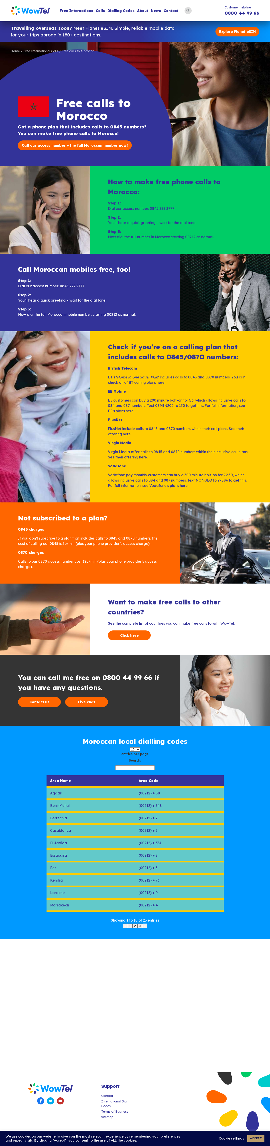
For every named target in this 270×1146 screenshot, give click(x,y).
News (156, 10)
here (160, 382)
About (142, 10)
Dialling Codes (121, 10)
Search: (135, 760)
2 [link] (135, 926)
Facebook (40, 1100)
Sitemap (107, 1117)
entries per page (135, 754)
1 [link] (129, 926)
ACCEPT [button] (256, 1138)
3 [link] (140, 926)
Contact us (39, 702)
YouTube (60, 1100)
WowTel (30, 11)
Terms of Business (114, 1112)
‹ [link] (124, 926)
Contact (171, 10)
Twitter (50, 1100)
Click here (129, 635)
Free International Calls (82, 10)
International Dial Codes (114, 1103)
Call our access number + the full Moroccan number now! (75, 145)
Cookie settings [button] (231, 1138)
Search (188, 10)
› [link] (145, 926)
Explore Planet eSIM (237, 31)
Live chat (86, 702)
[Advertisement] (133, 1005)
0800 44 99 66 (242, 13)
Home (15, 51)
